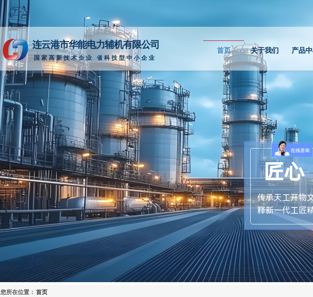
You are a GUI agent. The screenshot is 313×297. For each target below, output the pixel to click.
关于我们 (265, 50)
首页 (224, 50)
